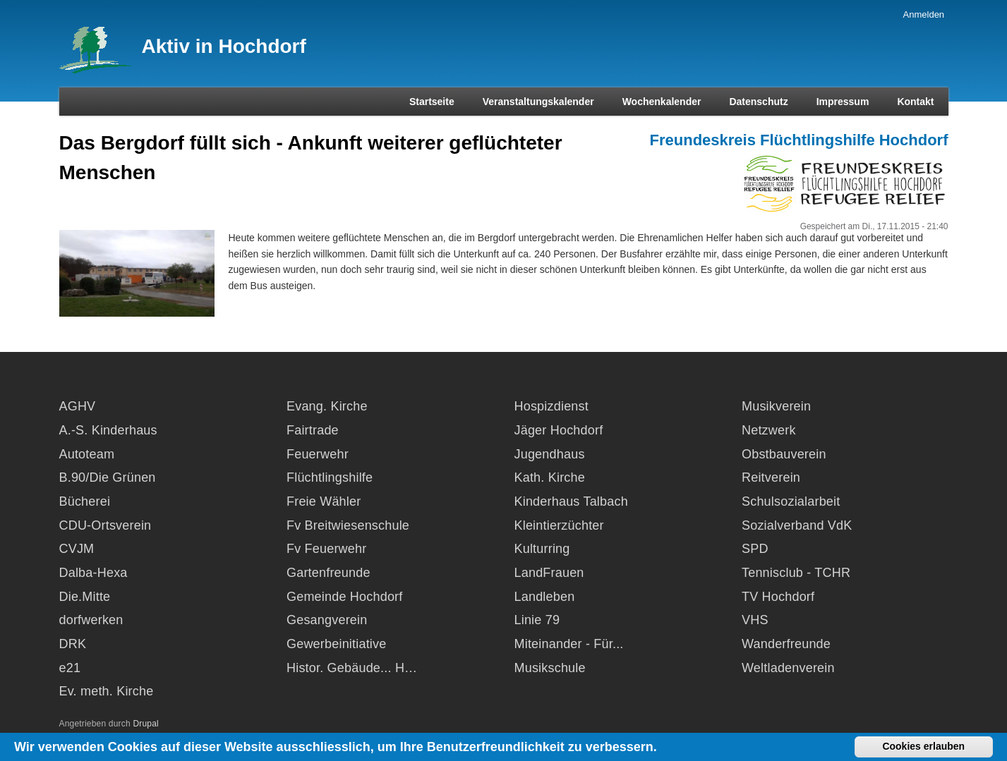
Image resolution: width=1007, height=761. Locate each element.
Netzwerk (769, 430)
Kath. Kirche (549, 477)
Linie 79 (537, 620)
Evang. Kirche (327, 406)
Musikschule (550, 668)
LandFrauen (549, 573)
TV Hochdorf (778, 597)
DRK (73, 644)
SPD (755, 549)
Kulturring (542, 549)
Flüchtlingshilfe (330, 477)
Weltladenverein (788, 668)
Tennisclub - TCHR (796, 573)
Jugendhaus (549, 454)
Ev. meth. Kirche (106, 691)
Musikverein (776, 406)
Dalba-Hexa (93, 573)
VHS (755, 620)
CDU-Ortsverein (105, 525)
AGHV (77, 406)
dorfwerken (91, 620)
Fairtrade (313, 430)
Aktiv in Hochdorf (224, 46)
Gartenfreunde (328, 573)
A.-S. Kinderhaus (108, 430)
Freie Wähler (324, 501)
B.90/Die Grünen (107, 477)
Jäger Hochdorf (558, 430)
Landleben (544, 597)
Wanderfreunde (786, 644)
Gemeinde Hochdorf (345, 597)
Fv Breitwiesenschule (348, 525)
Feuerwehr (318, 454)
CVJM (77, 549)
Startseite (431, 101)
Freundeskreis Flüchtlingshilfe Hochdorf (799, 140)
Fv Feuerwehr (326, 549)
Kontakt (915, 101)
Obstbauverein (784, 454)
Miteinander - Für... (569, 644)
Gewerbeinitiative (336, 644)
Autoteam (87, 454)
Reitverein (771, 477)
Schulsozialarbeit (791, 501)
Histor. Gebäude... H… (352, 668)
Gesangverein (327, 620)
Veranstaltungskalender (538, 101)
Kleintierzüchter (559, 525)
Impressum (842, 101)
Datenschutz (758, 101)
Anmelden (924, 14)
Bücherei (85, 501)
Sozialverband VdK (797, 525)
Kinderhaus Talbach (571, 501)
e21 (70, 668)
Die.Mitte (85, 597)
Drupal (146, 724)
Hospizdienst (551, 406)
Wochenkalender (661, 101)
